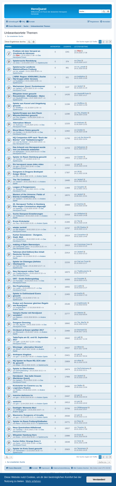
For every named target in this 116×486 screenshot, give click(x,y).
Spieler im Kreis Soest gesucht (27, 448)
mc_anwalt (20, 71)
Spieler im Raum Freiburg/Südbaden (30, 421)
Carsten (19, 159)
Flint (17, 55)
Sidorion (19, 317)
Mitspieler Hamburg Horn (25, 435)
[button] (110, 42)
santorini (17, 401)
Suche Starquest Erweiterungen (28, 214)
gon (17, 166)
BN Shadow (20, 229)
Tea (17, 223)
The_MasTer (20, 325)
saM (17, 342)
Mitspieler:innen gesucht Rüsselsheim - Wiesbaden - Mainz (29, 95)
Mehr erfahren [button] (33, 481)
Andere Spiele (42, 176)
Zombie (19, 132)
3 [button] (106, 41)
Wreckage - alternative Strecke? (28, 347)
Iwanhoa (19, 208)
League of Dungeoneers (24, 187)
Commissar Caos (22, 246)
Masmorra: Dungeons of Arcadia (28, 415)
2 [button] (103, 41)
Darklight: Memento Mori (24, 408)
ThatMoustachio (22, 273)
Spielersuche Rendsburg (24, 61)
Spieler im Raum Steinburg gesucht (30, 157)
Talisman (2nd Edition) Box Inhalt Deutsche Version (28, 253)
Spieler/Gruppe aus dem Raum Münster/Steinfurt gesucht (27, 114)
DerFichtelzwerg (22, 370)
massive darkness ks (23, 395)
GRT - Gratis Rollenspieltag (26, 279)
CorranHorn (20, 239)
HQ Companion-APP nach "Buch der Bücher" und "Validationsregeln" (30, 138)
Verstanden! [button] (99, 479)
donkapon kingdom (22, 354)
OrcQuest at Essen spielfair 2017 (28, 330)
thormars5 (20, 332)
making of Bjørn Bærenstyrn (26, 244)
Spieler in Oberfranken (23, 368)
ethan (18, 365)
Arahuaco (19, 125)
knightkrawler (21, 307)
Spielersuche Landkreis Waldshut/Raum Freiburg (24, 68)
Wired (18, 349)
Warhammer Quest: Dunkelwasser (29, 86)
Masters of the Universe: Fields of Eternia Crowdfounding (29, 195)
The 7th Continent (21, 179)
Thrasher (19, 429)
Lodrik (18, 288)
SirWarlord (20, 216)
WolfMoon (19, 108)
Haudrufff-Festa (21, 98)
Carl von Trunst (21, 266)
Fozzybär (19, 281)
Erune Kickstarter (21, 221)
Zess (18, 63)
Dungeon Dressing (22, 322)
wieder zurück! (20, 227)
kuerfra (18, 298)
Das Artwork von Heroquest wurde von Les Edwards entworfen (29, 148)
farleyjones (20, 151)
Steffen (18, 390)
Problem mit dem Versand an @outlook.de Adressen (26, 52)
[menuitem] (22, 21)
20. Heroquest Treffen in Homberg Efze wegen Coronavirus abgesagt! (29, 205)
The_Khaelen (21, 117)
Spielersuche (43, 63)
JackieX (19, 88)
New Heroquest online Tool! (26, 271)
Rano (18, 423)
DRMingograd (21, 410)
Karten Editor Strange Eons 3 (26, 441)
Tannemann (20, 451)
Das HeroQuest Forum (21, 144)
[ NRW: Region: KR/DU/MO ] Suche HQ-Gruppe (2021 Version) (29, 77)
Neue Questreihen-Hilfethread (27, 427)
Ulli (17, 176)
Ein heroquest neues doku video (28, 164)
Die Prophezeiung (21, 286)
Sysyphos (19, 189)
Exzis (18, 437)
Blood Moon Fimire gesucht (26, 130)
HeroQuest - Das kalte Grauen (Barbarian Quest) (27, 377)
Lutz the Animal (21, 142)
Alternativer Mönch (22, 123)
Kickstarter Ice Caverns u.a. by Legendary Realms (27, 387)
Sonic (18, 443)
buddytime (20, 81)
